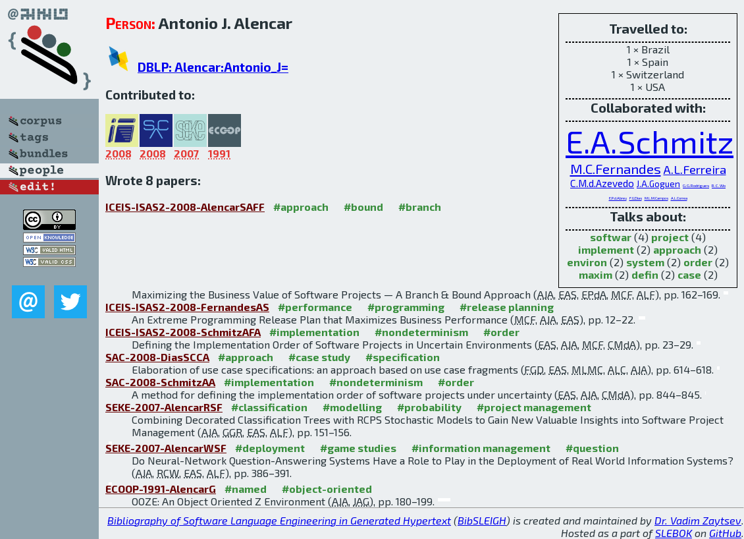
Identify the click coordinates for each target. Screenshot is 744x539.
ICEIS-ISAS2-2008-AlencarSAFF (185, 206)
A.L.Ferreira (695, 169)
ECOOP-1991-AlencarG (160, 488)
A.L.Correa (679, 198)
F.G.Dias (635, 198)
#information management (481, 447)
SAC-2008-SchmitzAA (160, 382)
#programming (405, 306)
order (697, 262)
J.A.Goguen (658, 184)
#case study (319, 357)
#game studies (358, 447)
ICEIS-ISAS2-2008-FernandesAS (187, 306)
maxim (595, 274)
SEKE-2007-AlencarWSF (165, 447)
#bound (363, 206)
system (645, 262)
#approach (301, 206)
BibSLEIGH (482, 520)
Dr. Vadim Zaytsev (697, 520)
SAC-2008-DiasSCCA (157, 357)
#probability (429, 407)
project (670, 237)
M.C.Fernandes (615, 168)
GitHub (725, 532)
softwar (610, 237)
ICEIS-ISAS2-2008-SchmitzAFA (183, 332)
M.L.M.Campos (656, 198)
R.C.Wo (719, 185)
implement (606, 249)
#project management (534, 407)
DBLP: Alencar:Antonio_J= (213, 66)
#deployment (270, 447)
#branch (419, 206)
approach (677, 249)
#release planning (507, 306)
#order (501, 332)
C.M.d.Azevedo (602, 183)
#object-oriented (327, 488)
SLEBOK (673, 532)
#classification (269, 407)
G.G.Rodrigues (696, 185)
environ (587, 262)
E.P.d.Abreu (618, 198)
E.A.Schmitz (649, 141)
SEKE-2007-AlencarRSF (164, 407)
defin (644, 274)
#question (592, 447)
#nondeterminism (421, 332)
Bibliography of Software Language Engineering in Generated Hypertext (279, 520)
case (689, 274)
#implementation (314, 332)
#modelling (352, 407)
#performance (315, 306)
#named (246, 488)
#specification (402, 357)
